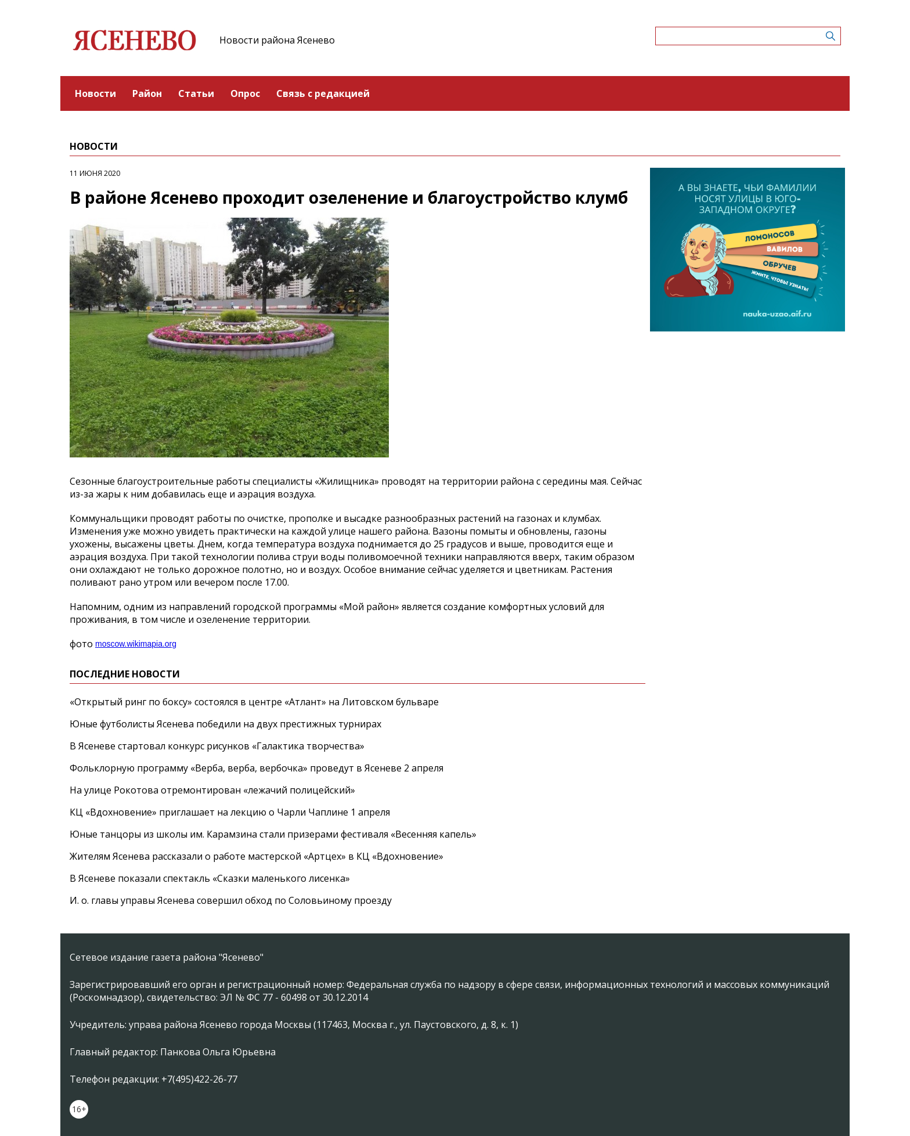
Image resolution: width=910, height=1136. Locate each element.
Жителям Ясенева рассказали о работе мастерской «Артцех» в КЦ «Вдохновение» (256, 856)
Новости (95, 93)
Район (147, 93)
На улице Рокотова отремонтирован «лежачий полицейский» (212, 790)
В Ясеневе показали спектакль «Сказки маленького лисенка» (210, 878)
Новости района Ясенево (277, 40)
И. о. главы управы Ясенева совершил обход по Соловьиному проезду (231, 900)
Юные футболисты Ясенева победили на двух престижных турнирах (225, 723)
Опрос (245, 93)
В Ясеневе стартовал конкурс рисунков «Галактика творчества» (217, 746)
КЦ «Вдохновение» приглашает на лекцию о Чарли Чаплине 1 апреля (230, 812)
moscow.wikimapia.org (135, 643)
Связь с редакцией (323, 93)
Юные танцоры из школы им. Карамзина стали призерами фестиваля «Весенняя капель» (273, 834)
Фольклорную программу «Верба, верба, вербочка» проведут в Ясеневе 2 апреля (256, 768)
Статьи (196, 93)
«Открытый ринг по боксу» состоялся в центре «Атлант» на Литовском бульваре (254, 701)
